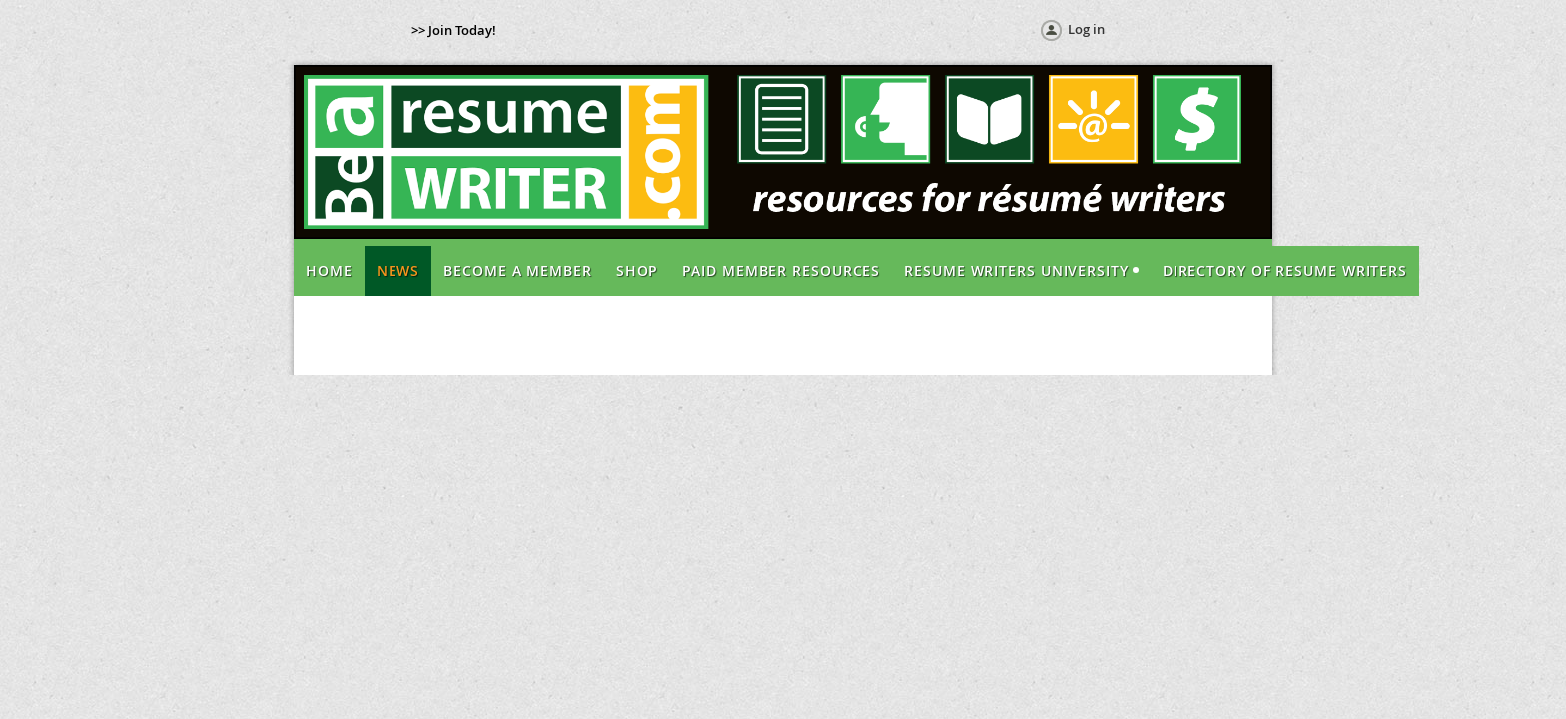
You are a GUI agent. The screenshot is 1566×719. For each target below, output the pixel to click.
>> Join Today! (453, 30)
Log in (1086, 29)
